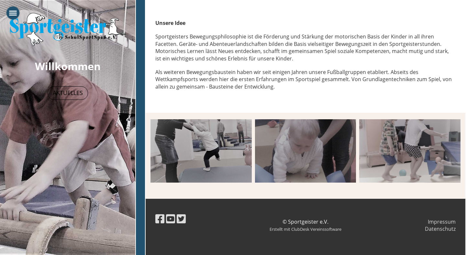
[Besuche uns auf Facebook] (159, 219)
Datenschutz (440, 228)
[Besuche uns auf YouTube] (170, 219)
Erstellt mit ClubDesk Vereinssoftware (305, 229)
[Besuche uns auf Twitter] (181, 219)
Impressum (442, 221)
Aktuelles (68, 93)
